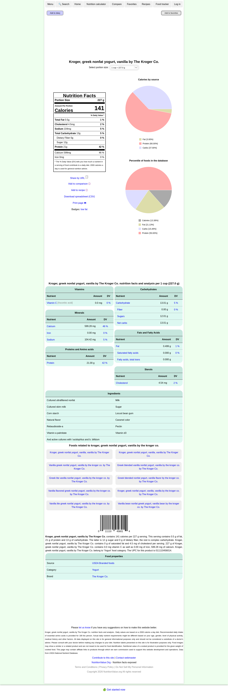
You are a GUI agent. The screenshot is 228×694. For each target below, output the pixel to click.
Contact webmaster (126, 658)
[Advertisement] (114, 38)
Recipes (146, 4)
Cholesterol (122, 383)
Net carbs (122, 323)
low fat (84, 209)
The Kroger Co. (100, 576)
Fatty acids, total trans (128, 359)
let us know (85, 627)
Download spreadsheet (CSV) (79, 196)
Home (77, 4)
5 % (105, 339)
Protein (50, 363)
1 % (178, 346)
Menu (50, 4)
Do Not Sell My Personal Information (134, 667)
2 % (175, 383)
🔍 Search (63, 4)
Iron (49, 333)
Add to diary (55, 13)
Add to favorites (171, 13)
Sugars (121, 316)
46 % (105, 326)
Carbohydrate (123, 303)
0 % (109, 303)
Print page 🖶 (79, 203)
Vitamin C (52, 303)
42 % (104, 363)
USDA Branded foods (103, 563)
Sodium (51, 339)
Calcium (51, 326)
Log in (177, 4)
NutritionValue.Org (101, 662)
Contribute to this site (103, 658)
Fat (117, 346)
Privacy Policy (106, 667)
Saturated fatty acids (127, 353)
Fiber (119, 309)
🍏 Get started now (114, 689)
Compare (117, 4)
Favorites (132, 4)
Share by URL (79, 178)
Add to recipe (78, 190)
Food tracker (162, 4)
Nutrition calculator (96, 4)
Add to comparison (78, 184)
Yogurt (95, 570)
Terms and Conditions (86, 667)
